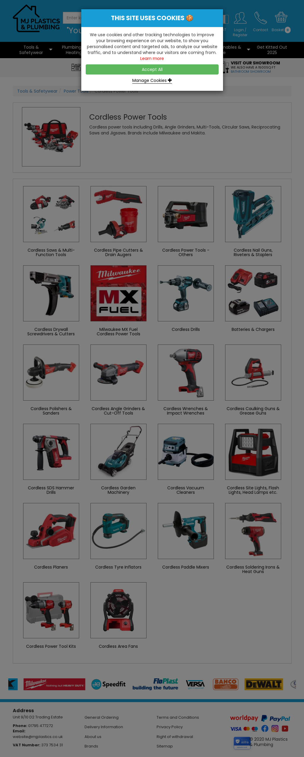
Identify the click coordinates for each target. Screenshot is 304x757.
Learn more (152, 58)
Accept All (152, 69)
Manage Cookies (152, 80)
